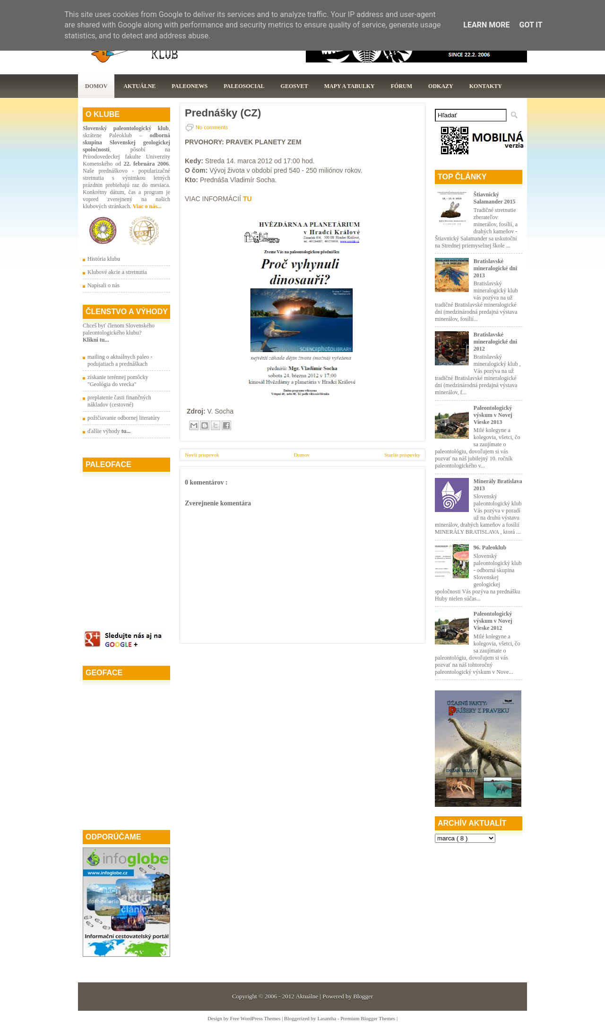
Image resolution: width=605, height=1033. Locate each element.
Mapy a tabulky (349, 86)
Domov (96, 86)
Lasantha (327, 1018)
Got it (530, 24)
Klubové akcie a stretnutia (117, 272)
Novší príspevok (202, 455)
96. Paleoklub (490, 547)
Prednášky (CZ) (223, 113)
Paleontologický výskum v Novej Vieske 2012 (493, 620)
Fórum (401, 86)
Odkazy (440, 86)
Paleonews (189, 86)
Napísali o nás (103, 285)
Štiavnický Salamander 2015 (495, 198)
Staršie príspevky (402, 455)
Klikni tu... (96, 339)
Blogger (363, 996)
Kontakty (485, 86)
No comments (212, 127)
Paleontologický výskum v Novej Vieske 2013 (493, 415)
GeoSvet (294, 86)
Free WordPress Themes (256, 1018)
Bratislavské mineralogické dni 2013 (495, 268)
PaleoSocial (244, 86)
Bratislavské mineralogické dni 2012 (495, 341)
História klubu (103, 259)
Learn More (486, 24)
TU (247, 199)
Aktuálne (139, 86)
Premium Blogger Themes (368, 1018)
